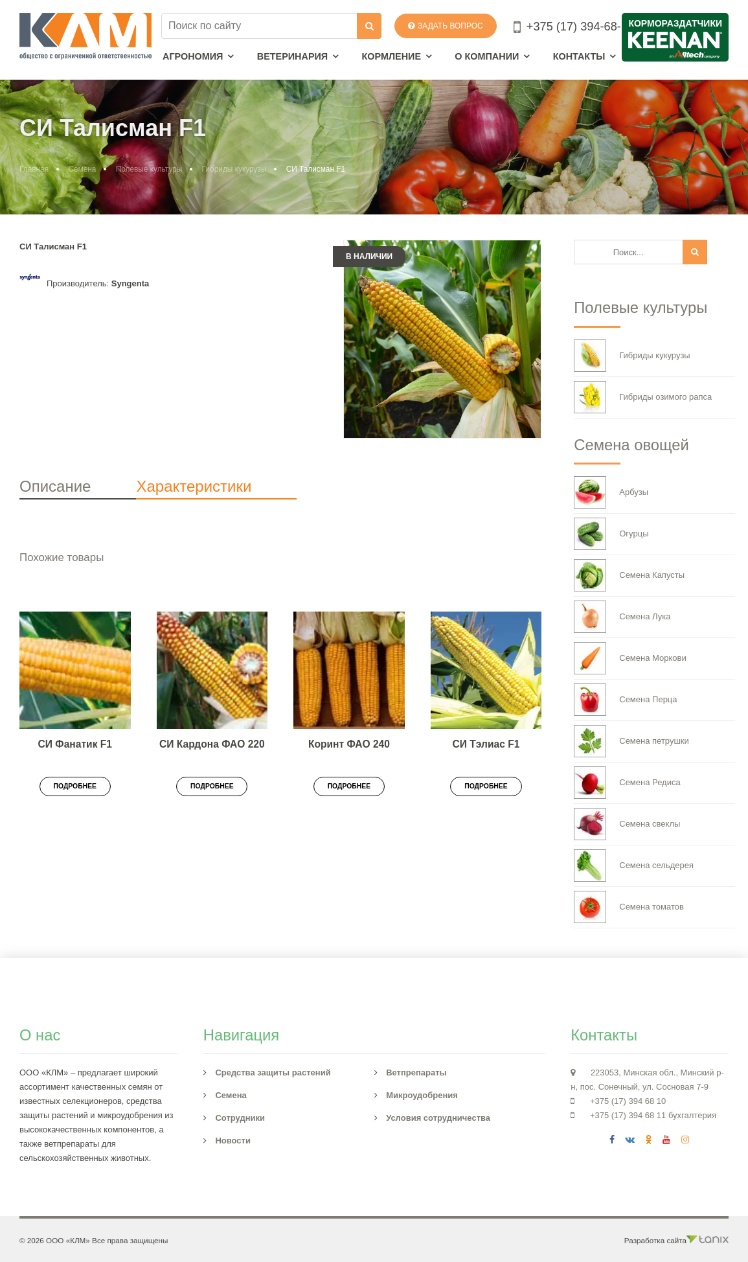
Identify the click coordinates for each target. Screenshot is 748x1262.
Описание (55, 486)
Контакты (579, 56)
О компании (487, 56)
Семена (82, 169)
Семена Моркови (630, 658)
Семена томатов (629, 907)
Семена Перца (625, 699)
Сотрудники (240, 1118)
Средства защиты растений (272, 1072)
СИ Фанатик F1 (75, 744)
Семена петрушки (631, 741)
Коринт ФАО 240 (349, 744)
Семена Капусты (629, 575)
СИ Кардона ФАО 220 (212, 744)
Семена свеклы (627, 824)
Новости (233, 1140)
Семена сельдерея (634, 865)
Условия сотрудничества (438, 1118)
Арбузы (611, 492)
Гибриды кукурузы (234, 169)
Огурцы (611, 534)
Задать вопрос (445, 25)
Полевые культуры (149, 169)
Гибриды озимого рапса (643, 397)
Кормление (391, 56)
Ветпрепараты (416, 1072)
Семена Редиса (627, 782)
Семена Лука (622, 617)
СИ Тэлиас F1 (486, 744)
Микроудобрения (422, 1095)
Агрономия (193, 56)
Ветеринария (292, 56)
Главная (34, 169)
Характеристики (193, 486)
